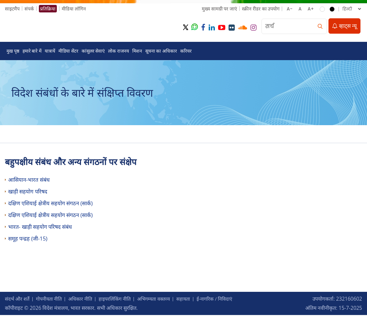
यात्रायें (50, 51)
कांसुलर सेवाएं (93, 51)
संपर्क (29, 9)
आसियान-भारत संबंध (29, 180)
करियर (186, 51)
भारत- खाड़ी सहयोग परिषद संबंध (40, 227)
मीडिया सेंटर (68, 51)
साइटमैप (12, 9)
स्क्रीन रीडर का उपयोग (260, 9)
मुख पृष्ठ (13, 51)
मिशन (137, 51)
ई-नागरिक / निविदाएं (227, 299)
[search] (320, 26)
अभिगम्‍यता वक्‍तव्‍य (163, 299)
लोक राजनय (118, 51)
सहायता (194, 299)
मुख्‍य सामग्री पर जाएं (219, 9)
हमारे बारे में (32, 51)
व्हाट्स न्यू (344, 26)
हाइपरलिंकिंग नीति (121, 299)
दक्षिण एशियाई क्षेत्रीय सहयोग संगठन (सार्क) (50, 204)
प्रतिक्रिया (48, 9)
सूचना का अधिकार (161, 51)
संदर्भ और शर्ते (18, 299)
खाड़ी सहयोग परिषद (28, 192)
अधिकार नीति (85, 299)
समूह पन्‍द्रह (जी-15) (27, 239)
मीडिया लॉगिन (74, 9)
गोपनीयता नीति (52, 299)
